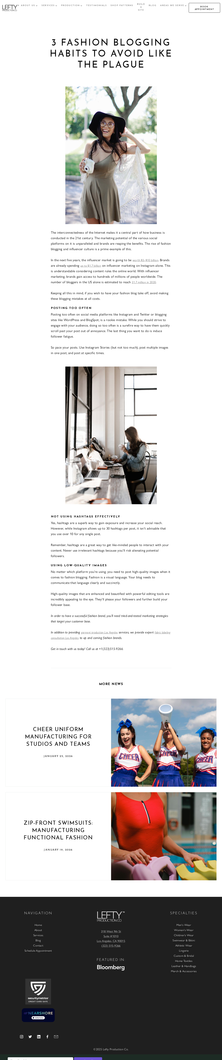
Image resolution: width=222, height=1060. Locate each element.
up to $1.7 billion (90, 265)
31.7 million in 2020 (144, 282)
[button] (29, 5)
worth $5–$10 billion (145, 260)
